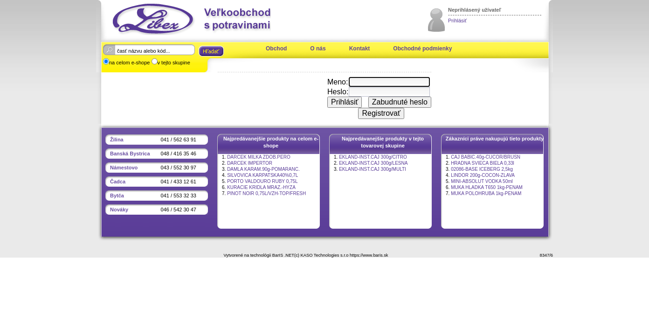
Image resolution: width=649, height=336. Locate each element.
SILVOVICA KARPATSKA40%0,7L (262, 175)
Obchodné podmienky (422, 48)
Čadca (117, 181)
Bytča (117, 195)
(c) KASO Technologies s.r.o (321, 255)
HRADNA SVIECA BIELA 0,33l (482, 163)
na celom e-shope (129, 62)
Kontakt (359, 48)
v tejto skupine (174, 62)
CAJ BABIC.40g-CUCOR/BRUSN (485, 157)
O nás (317, 48)
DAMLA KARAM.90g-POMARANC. (263, 169)
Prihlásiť (457, 20)
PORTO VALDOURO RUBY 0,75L (262, 181)
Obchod (276, 48)
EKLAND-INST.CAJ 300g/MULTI (372, 169)
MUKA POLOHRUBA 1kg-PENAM (486, 193)
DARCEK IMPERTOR (249, 163)
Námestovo (124, 167)
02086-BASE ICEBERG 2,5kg (482, 169)
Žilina (117, 139)
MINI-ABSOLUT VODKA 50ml (482, 181)
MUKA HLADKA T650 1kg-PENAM (487, 187)
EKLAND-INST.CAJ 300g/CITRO (373, 157)
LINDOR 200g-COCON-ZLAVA (483, 175)
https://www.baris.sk (369, 255)
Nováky (119, 209)
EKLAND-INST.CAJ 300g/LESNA (373, 163)
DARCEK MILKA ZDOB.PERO (258, 157)
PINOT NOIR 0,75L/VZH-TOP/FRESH (266, 193)
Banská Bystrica (130, 153)
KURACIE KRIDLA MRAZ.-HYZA (261, 187)
